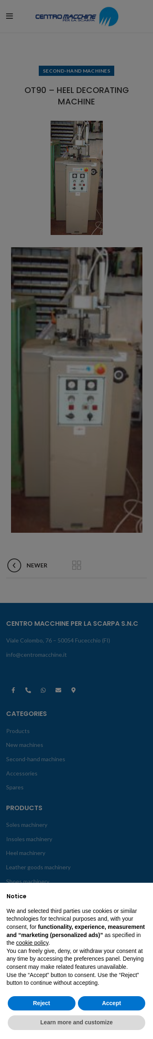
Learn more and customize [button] (76, 1022)
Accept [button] (111, 1003)
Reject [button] (41, 1003)
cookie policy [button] (32, 942)
